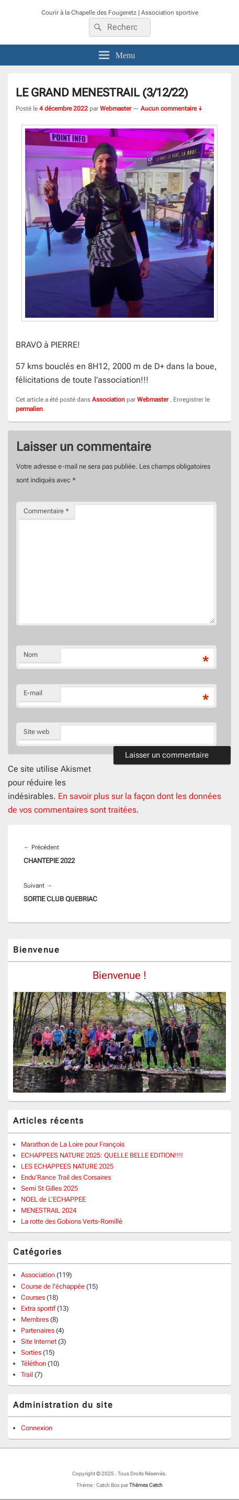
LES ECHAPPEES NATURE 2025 (67, 1166)
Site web (36, 732)
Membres (35, 1319)
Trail (27, 1374)
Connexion (36, 1428)
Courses (33, 1297)
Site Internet (38, 1341)
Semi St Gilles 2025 (49, 1188)
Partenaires (37, 1330)
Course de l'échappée (53, 1286)
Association (108, 399)
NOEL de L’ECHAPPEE (53, 1199)
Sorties (31, 1352)
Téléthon (33, 1363)
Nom (31, 655)
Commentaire (46, 511)
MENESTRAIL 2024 (48, 1210)
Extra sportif (38, 1308)
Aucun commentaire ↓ (171, 108)
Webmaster (115, 108)
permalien (29, 409)
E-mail (33, 693)
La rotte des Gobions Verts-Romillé (71, 1221)
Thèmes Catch (146, 1485)
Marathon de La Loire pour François (72, 1144)
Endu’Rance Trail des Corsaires (66, 1177)
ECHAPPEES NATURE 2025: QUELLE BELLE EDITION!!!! (102, 1155)
